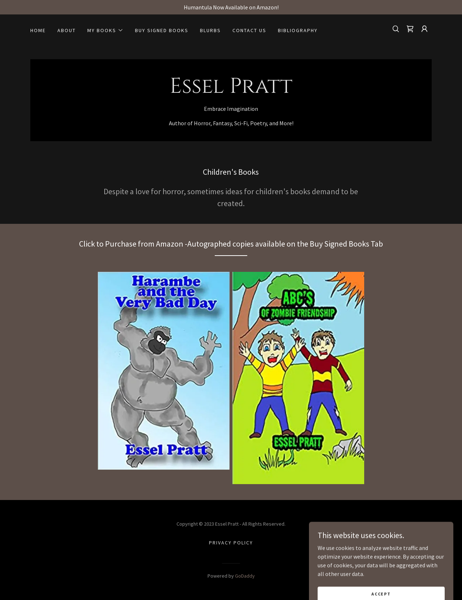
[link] (410, 29)
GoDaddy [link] (245, 576)
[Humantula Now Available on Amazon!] (231, 7)
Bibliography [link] (298, 30)
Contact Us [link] (249, 30)
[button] (105, 30)
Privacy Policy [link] (231, 542)
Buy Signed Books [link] (161, 30)
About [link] (66, 30)
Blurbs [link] (210, 30)
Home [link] (38, 30)
